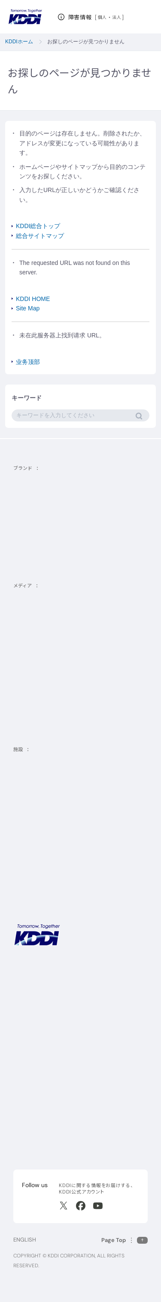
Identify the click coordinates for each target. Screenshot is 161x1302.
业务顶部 (28, 361)
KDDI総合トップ (38, 226)
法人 (117, 17)
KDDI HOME (33, 298)
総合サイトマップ (40, 235)
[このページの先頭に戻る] (124, 1240)
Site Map (27, 308)
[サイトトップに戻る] (25, 17)
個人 (102, 17)
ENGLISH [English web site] (24, 1239)
